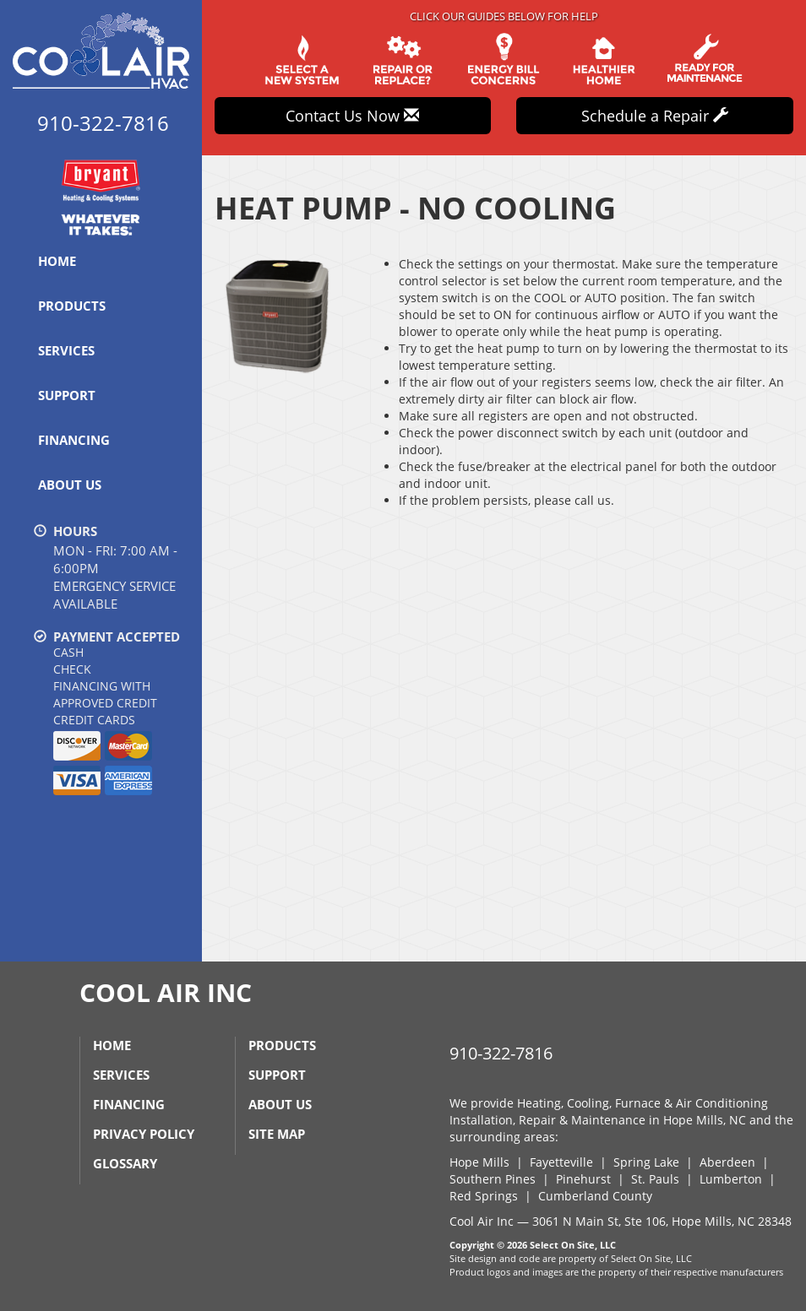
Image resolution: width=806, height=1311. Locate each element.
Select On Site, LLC (573, 1244)
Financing (74, 439)
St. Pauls (655, 1179)
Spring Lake (646, 1162)
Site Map (276, 1133)
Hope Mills (479, 1162)
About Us (69, 484)
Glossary (125, 1163)
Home (57, 260)
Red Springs (483, 1196)
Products (72, 305)
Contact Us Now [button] (352, 116)
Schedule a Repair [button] (654, 116)
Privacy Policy (143, 1133)
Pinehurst (583, 1179)
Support (66, 395)
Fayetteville (561, 1162)
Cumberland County (595, 1196)
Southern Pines (492, 1179)
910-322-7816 (501, 1053)
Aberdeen (727, 1162)
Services (66, 350)
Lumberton (731, 1179)
